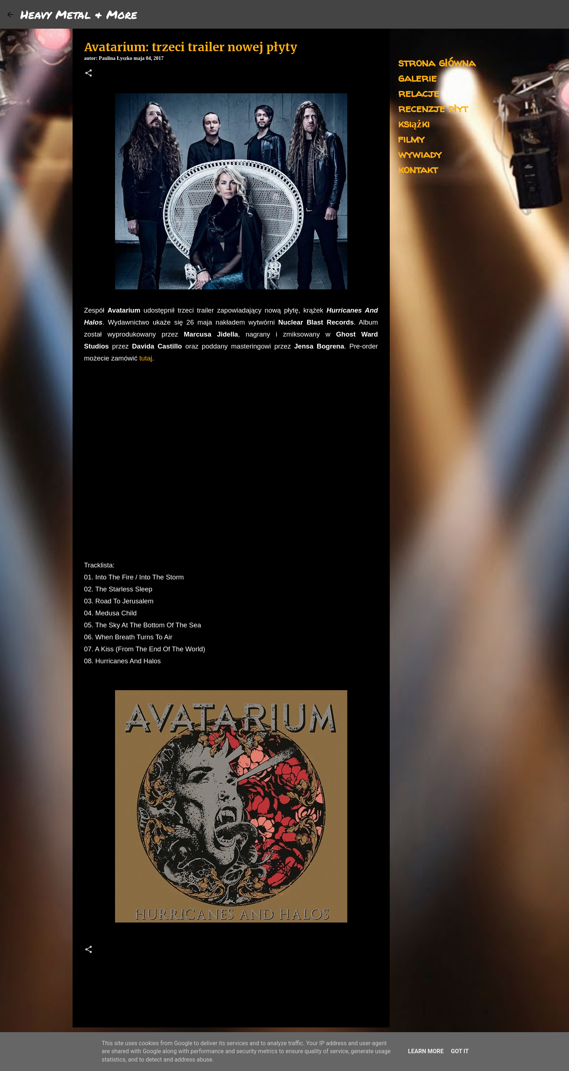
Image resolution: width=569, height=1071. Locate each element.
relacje (418, 92)
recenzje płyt (433, 108)
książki (414, 123)
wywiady (420, 153)
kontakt (418, 169)
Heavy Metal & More (78, 14)
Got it (459, 1051)
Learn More (425, 1051)
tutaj (145, 358)
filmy (411, 138)
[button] (88, 74)
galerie (417, 77)
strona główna (436, 62)
